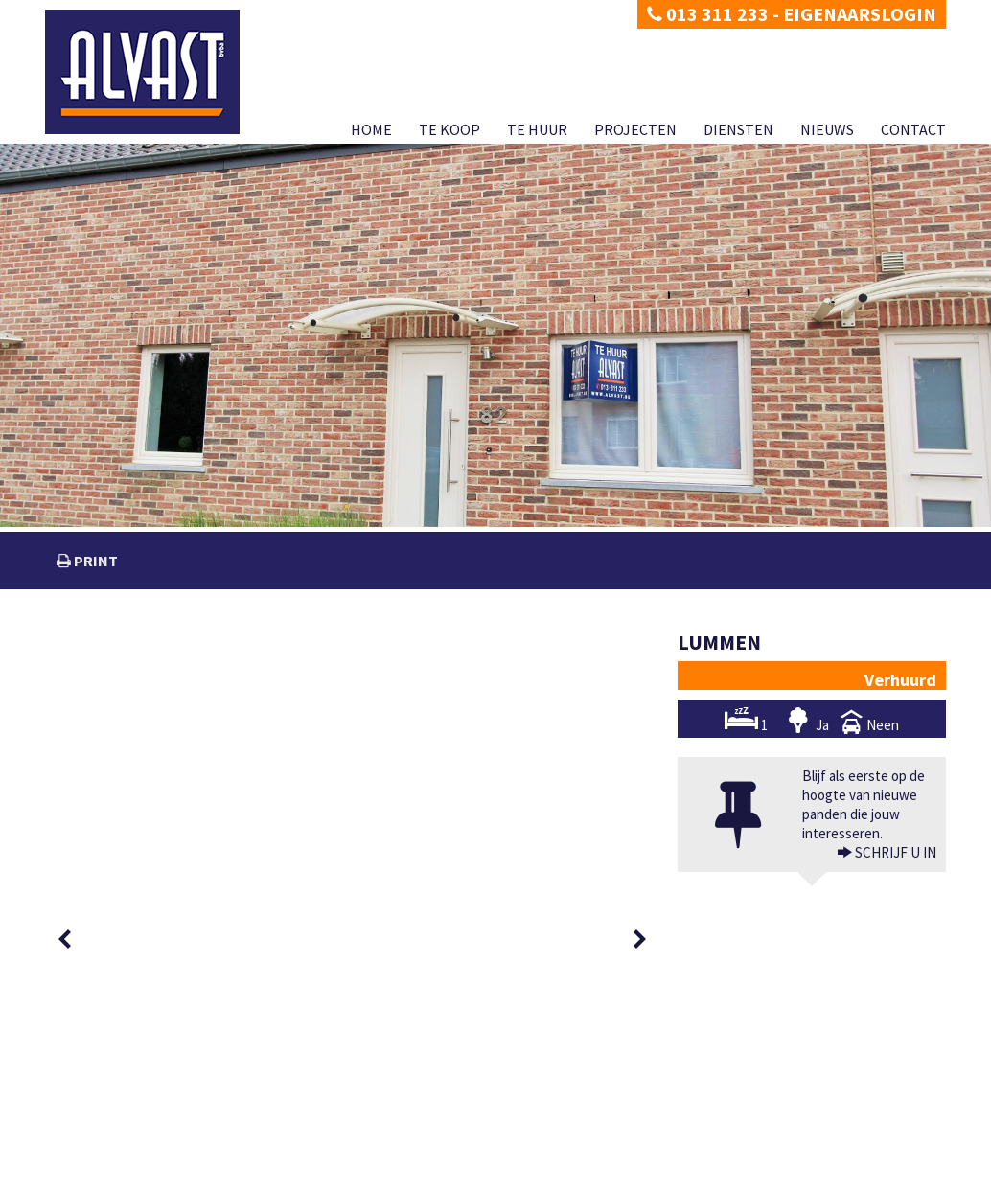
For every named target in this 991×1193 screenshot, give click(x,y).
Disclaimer (147, 1178)
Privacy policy (78, 1178)
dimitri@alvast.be (116, 1118)
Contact (913, 129)
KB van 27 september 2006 (669, 1157)
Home (371, 129)
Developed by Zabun (233, 1178)
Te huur (537, 129)
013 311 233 (708, 14)
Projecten (635, 129)
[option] (114, 670)
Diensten (738, 129)
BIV (704, 1119)
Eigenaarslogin (859, 14)
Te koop (449, 129)
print (94, 560)
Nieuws (827, 129)
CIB (812, 1157)
